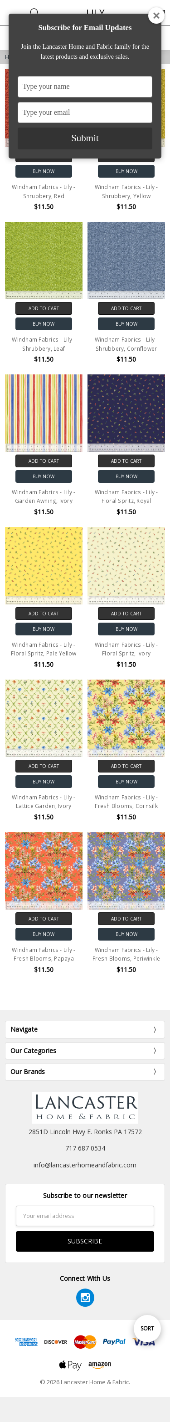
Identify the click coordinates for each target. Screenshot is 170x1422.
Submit (85, 138)
